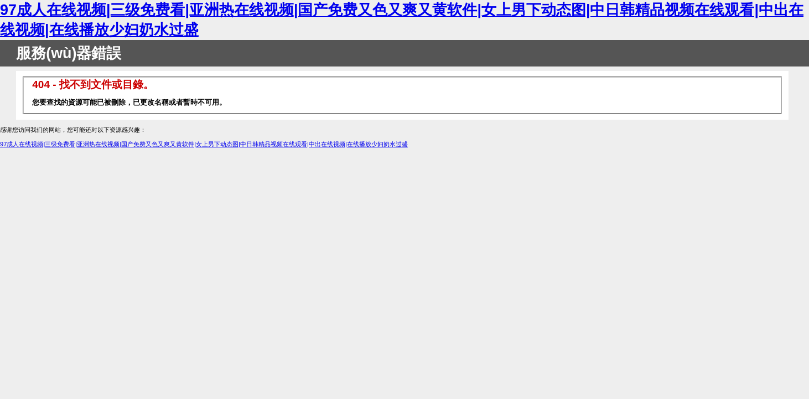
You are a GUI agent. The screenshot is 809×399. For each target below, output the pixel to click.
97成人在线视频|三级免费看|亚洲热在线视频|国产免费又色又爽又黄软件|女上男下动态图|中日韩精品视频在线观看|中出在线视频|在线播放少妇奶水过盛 (204, 144)
